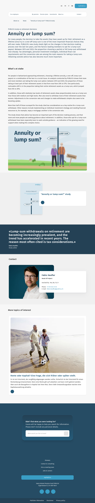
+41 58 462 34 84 (52, 287)
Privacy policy (60, 500)
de (61, 6)
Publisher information (37, 500)
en (72, 6)
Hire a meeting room (47, 467)
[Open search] (84, 14)
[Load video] (47, 148)
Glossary (47, 460)
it (68, 6)
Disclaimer (50, 500)
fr (65, 6)
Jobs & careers (47, 471)
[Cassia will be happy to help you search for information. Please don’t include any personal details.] (45, 433)
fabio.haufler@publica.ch (55, 289)
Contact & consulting (47, 464)
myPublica (47, 477)
